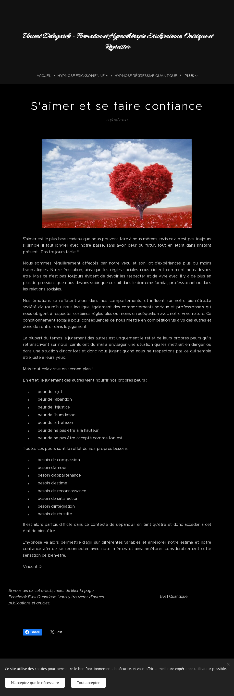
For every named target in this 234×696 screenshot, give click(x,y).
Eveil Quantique (173, 596)
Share (32, 632)
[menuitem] (44, 76)
